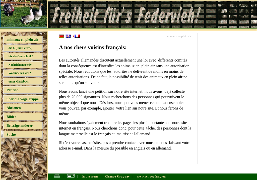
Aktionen (14, 108)
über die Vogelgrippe (23, 99)
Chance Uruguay (117, 176)
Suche (11, 134)
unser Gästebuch (19, 81)
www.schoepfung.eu (151, 176)
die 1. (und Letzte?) (20, 48)
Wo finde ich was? (20, 73)
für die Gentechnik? (21, 56)
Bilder (11, 117)
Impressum (90, 176)
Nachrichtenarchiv (20, 64)
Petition (13, 90)
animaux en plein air (22, 40)
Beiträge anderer (20, 126)
